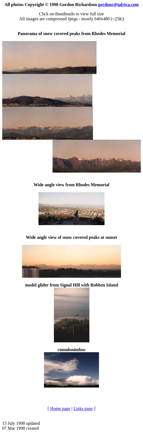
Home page (60, 408)
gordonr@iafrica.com (118, 4)
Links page (83, 408)
